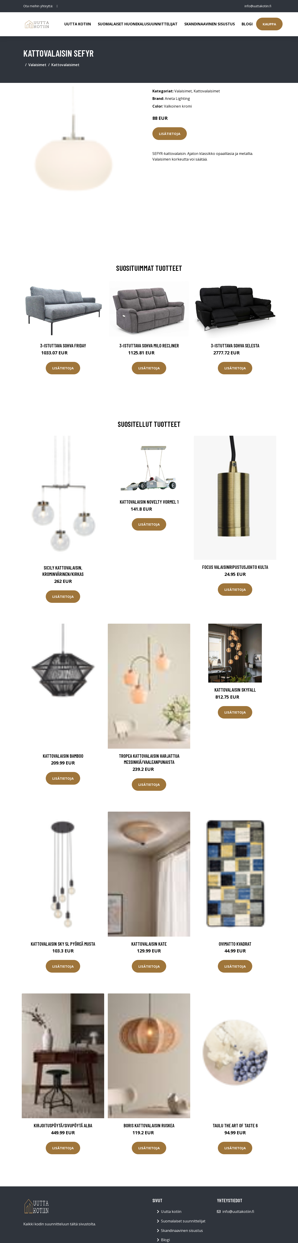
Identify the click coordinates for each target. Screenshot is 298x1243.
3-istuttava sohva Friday (63, 345)
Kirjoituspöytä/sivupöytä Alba (63, 1125)
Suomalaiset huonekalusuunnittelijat (138, 24)
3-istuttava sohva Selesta (235, 345)
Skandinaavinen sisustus (209, 24)
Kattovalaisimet (65, 64)
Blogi (247, 24)
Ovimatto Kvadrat (235, 944)
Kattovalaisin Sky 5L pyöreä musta (63, 944)
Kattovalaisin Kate (149, 944)
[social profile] (57, 6)
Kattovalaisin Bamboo (63, 756)
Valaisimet (37, 64)
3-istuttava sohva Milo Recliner (149, 345)
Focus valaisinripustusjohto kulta (235, 567)
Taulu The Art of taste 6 (235, 1125)
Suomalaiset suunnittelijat (183, 1221)
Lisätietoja (169, 133)
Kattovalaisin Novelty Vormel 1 (149, 502)
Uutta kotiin (77, 24)
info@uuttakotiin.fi (257, 6)
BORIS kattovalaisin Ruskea (149, 1125)
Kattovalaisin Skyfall (235, 689)
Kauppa (269, 24)
